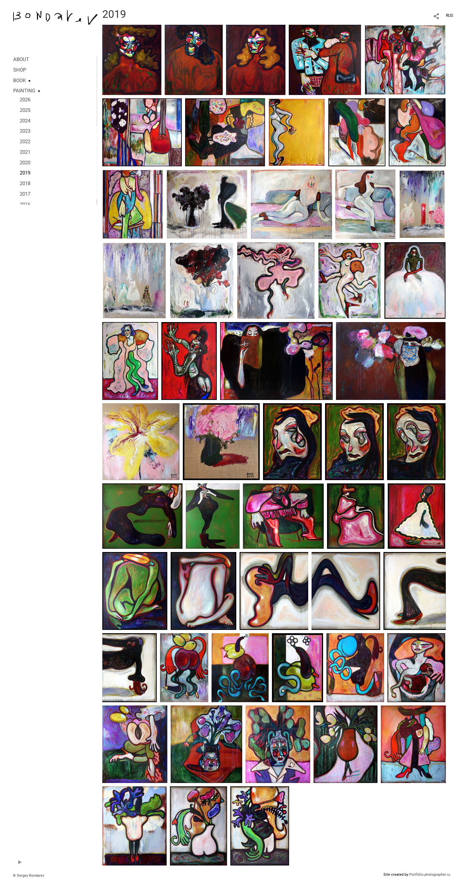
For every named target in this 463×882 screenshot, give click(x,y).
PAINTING (24, 91)
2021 (25, 152)
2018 (25, 183)
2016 (25, 205)
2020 (25, 163)
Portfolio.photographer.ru (429, 874)
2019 (25, 173)
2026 (25, 100)
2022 (25, 142)
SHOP (19, 70)
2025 (25, 110)
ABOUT (21, 59)
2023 (25, 131)
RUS (449, 15)
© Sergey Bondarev (28, 875)
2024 (25, 121)
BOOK (19, 80)
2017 (25, 194)
